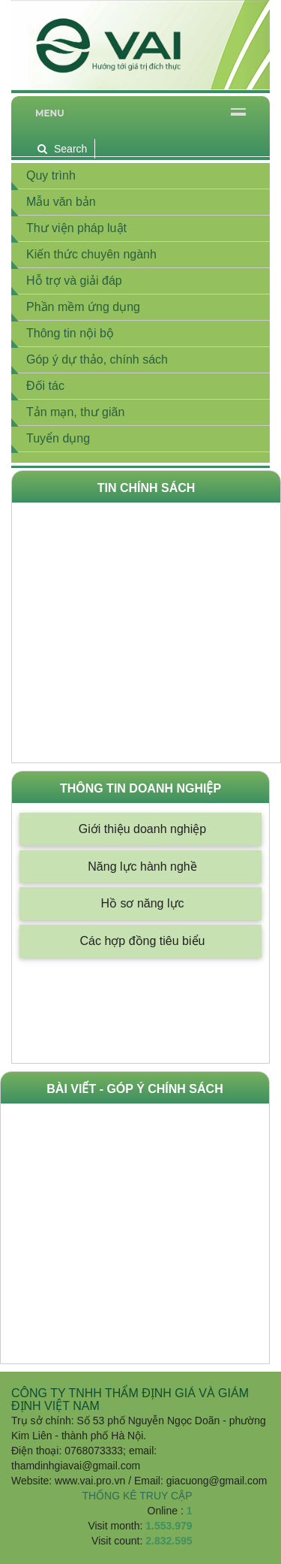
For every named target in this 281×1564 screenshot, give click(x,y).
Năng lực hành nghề (142, 866)
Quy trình (51, 175)
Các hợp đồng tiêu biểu (142, 940)
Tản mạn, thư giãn (75, 412)
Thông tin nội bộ (70, 333)
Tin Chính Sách (146, 488)
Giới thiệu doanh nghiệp (142, 829)
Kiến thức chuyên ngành (91, 254)
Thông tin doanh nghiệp (140, 788)
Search (62, 149)
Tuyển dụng (58, 438)
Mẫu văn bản (61, 201)
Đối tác (45, 385)
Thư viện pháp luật (76, 228)
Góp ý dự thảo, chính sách (97, 359)
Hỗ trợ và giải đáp (74, 280)
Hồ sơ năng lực (142, 903)
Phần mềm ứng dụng (83, 306)
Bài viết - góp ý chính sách (134, 1088)
